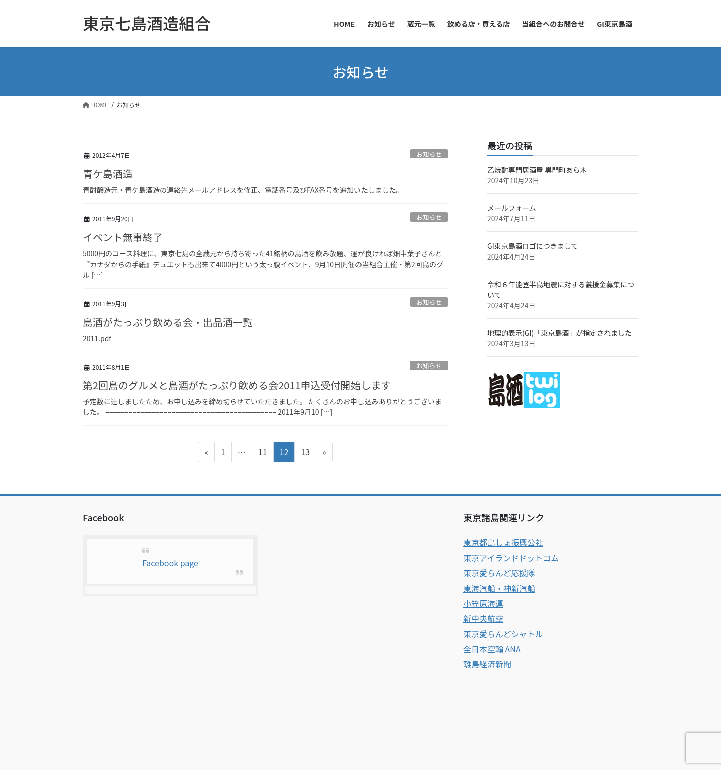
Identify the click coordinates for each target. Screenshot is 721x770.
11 (262, 453)
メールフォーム (511, 208)
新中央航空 (483, 618)
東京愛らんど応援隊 (499, 573)
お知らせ (429, 154)
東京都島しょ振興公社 (503, 542)
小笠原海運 (483, 603)
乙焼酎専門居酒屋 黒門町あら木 (537, 170)
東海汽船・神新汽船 (499, 588)
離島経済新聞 (487, 664)
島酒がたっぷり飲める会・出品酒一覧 (168, 322)
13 (305, 453)
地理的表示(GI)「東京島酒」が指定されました (559, 333)
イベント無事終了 (123, 237)
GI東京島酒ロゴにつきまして (532, 246)
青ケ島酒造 (108, 173)
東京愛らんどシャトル (503, 634)
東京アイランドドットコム (511, 558)
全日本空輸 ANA (492, 649)
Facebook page (170, 563)
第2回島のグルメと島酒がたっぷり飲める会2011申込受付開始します (237, 385)
